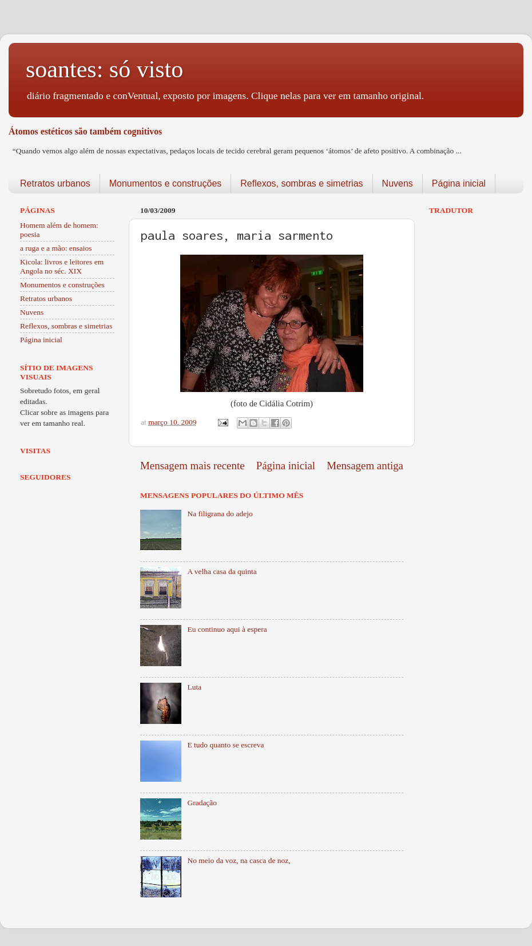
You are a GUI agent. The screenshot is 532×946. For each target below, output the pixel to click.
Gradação (202, 802)
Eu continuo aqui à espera (227, 629)
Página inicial (459, 183)
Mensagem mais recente (192, 466)
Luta (194, 687)
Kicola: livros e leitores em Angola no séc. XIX (62, 266)
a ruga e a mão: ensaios (56, 248)
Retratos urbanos (55, 183)
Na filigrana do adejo (219, 513)
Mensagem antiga (365, 466)
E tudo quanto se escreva (225, 745)
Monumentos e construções (165, 183)
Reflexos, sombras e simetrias (301, 183)
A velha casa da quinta (221, 571)
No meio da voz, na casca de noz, (238, 860)
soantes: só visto (104, 69)
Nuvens (397, 183)
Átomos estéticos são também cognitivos (85, 131)
